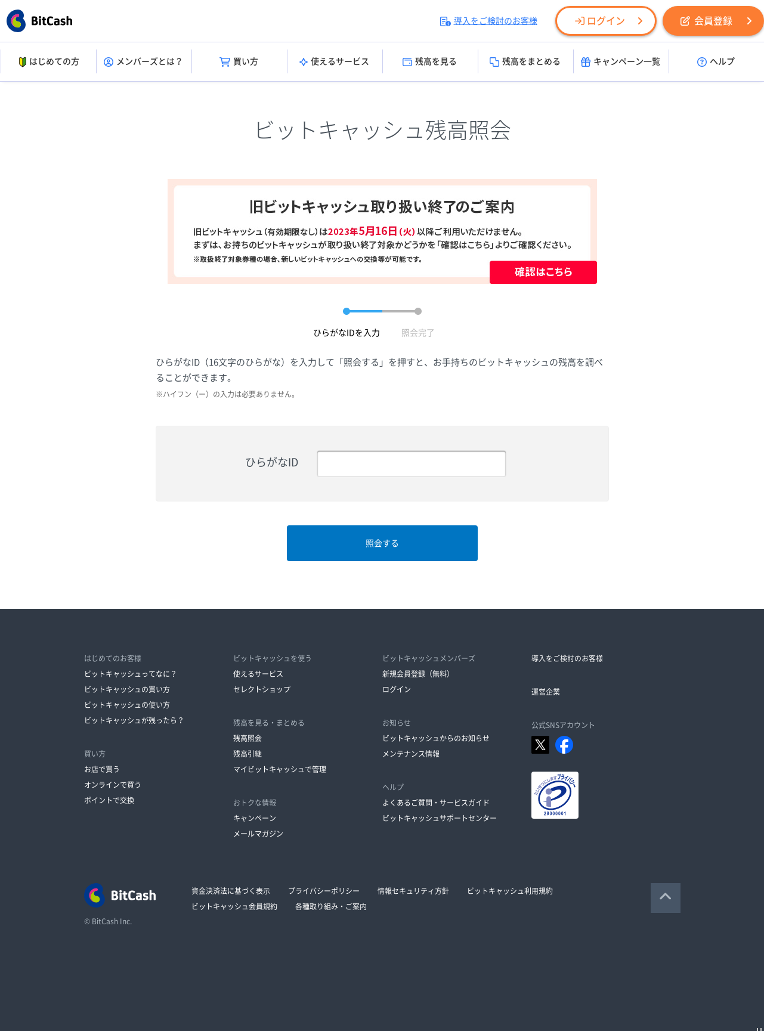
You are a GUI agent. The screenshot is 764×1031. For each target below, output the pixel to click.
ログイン (600, 21)
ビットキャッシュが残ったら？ (134, 720)
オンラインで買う (112, 784)
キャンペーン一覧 (620, 62)
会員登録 (706, 21)
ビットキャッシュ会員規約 (234, 906)
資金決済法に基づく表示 (230, 890)
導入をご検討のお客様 (488, 21)
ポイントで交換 (109, 800)
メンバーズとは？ (143, 62)
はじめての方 (48, 62)
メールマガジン (258, 833)
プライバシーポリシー (324, 890)
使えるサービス (334, 62)
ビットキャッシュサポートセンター (439, 818)
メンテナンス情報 (411, 753)
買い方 (238, 62)
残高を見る (430, 62)
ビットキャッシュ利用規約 (510, 890)
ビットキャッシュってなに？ (130, 673)
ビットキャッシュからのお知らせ (436, 738)
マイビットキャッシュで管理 (279, 769)
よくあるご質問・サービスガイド (436, 802)
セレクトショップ (261, 689)
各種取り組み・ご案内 (331, 906)
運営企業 (545, 691)
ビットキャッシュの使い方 (127, 704)
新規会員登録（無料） (418, 673)
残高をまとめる (525, 62)
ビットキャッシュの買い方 (127, 689)
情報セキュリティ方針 (413, 890)
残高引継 (247, 753)
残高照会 (247, 738)
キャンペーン (254, 818)
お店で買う (102, 769)
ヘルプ (716, 62)
